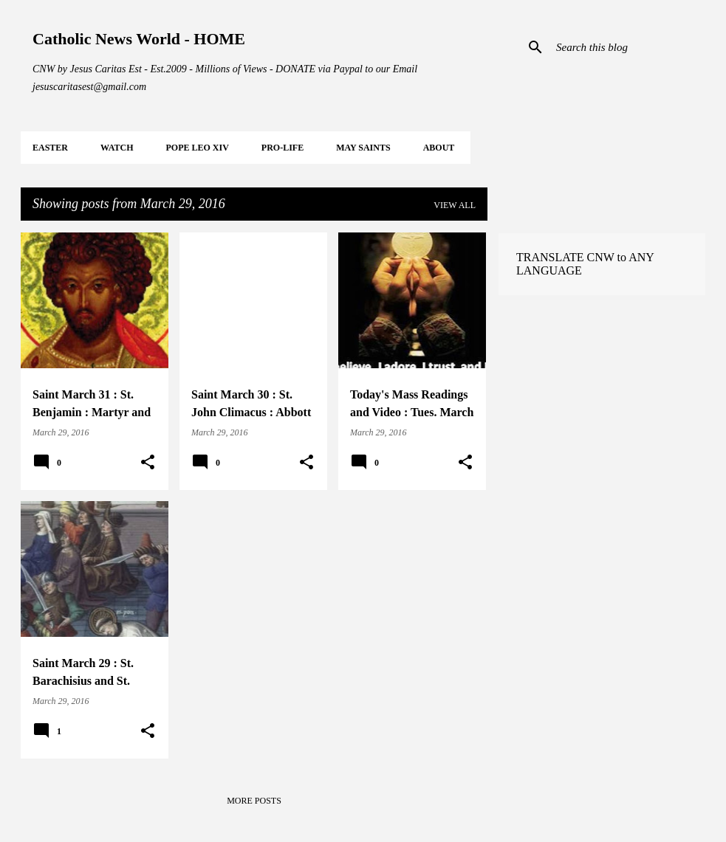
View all (455, 205)
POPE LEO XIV (196, 147)
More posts (254, 801)
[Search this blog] (627, 47)
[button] (148, 462)
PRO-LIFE (282, 147)
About (439, 147)
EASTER (50, 147)
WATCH (116, 147)
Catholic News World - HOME (138, 39)
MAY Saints (363, 147)
